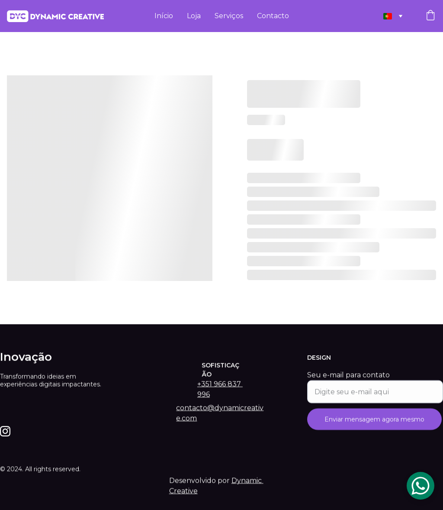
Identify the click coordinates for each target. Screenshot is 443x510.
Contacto (273, 16)
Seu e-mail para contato (348, 382)
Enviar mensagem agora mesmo (374, 426)
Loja (194, 16)
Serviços (229, 16)
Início (163, 16)
